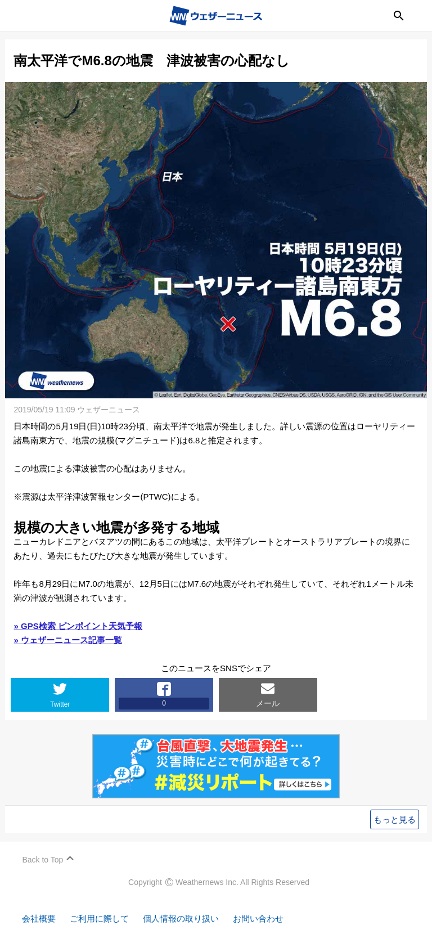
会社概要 (39, 918)
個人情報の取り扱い (181, 918)
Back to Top (43, 859)
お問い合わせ (258, 918)
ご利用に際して (99, 918)
